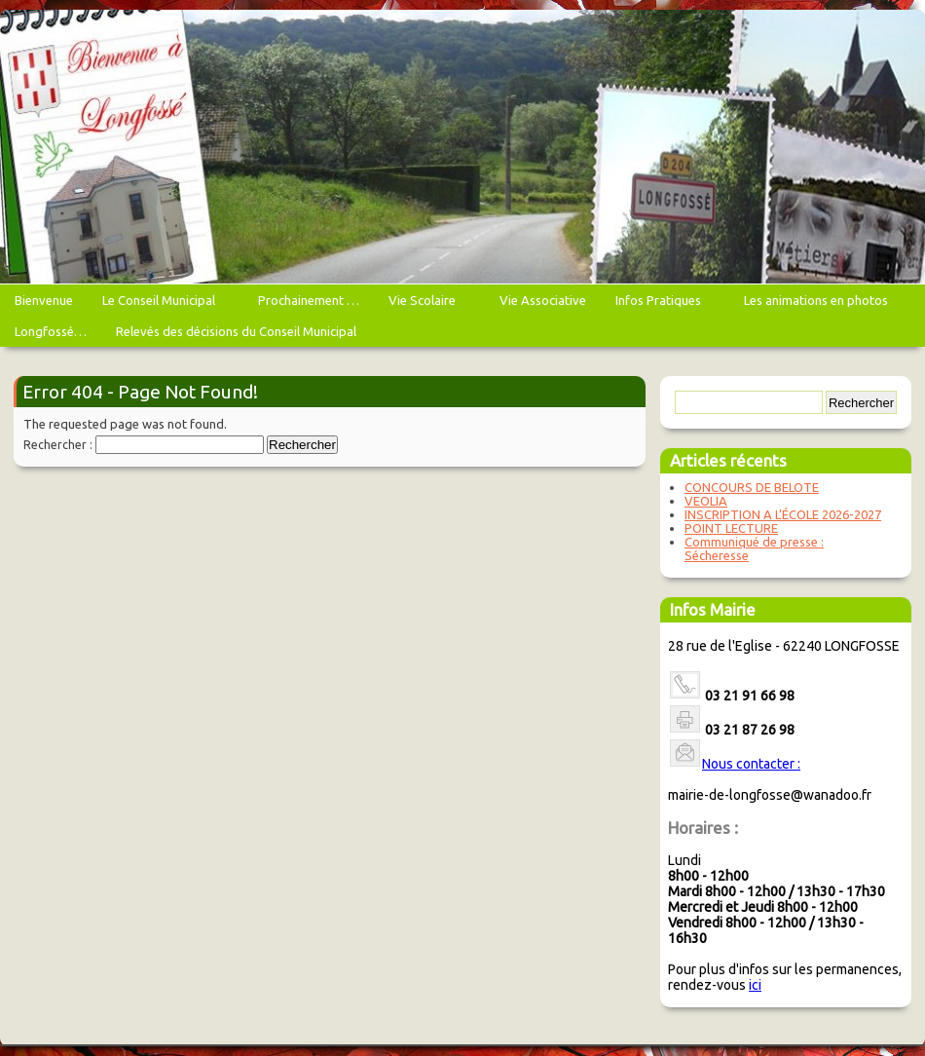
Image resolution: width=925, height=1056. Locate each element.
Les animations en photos (818, 304)
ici (755, 985)
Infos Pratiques (661, 304)
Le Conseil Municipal (161, 304)
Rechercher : (57, 444)
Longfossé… (51, 331)
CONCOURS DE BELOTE (751, 487)
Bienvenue (44, 300)
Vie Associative (543, 300)
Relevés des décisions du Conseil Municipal (236, 331)
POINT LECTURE (731, 528)
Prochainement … (308, 300)
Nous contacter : (751, 764)
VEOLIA (705, 501)
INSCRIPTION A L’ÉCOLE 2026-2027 (782, 514)
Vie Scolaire (424, 304)
